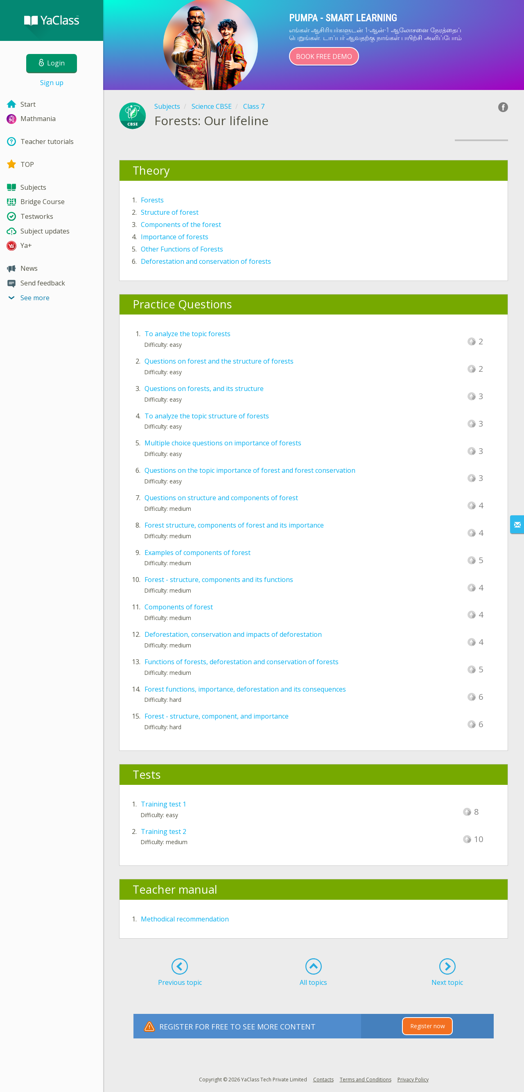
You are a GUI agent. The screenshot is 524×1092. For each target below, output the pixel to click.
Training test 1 (163, 804)
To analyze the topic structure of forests (207, 415)
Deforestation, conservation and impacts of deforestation (233, 634)
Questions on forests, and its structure (204, 388)
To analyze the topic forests (187, 333)
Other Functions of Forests (182, 249)
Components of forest (179, 606)
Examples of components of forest (198, 552)
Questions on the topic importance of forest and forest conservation (250, 470)
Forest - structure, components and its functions (219, 579)
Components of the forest (181, 224)
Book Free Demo (324, 56)
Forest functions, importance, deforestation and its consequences (245, 689)
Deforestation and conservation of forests (206, 261)
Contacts (323, 1079)
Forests (152, 199)
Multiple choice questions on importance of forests (223, 442)
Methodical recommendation (185, 918)
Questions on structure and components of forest (221, 497)
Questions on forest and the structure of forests (219, 361)
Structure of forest (170, 212)
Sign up (51, 83)
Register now (427, 1026)
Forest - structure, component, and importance (217, 716)
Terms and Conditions (365, 1079)
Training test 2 (163, 831)
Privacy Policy (413, 1079)
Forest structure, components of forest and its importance (234, 525)
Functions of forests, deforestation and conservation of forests (242, 661)
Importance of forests (174, 236)
